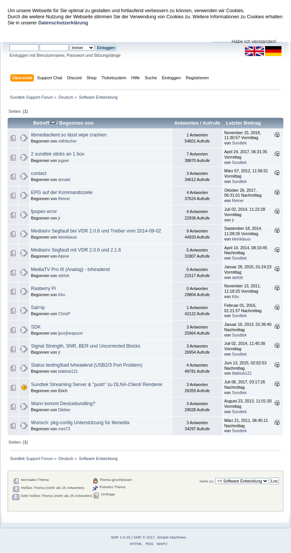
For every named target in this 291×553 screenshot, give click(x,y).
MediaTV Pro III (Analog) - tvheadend (70, 269)
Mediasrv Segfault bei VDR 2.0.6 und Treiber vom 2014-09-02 (96, 231)
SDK (36, 327)
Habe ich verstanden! (254, 41)
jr (59, 218)
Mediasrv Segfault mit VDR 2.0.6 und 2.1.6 (76, 250)
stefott (63, 275)
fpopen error (44, 211)
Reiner (64, 198)
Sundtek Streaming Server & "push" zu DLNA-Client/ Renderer (97, 384)
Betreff (44, 123)
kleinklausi (67, 237)
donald (64, 179)
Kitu (61, 294)
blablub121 (68, 371)
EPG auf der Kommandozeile (62, 192)
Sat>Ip (38, 307)
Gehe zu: (207, 481)
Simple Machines (171, 537)
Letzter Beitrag (243, 123)
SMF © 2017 (144, 537)
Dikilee (64, 409)
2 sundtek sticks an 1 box (57, 154)
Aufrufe (211, 123)
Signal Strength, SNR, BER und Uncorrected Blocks (85, 346)
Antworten (186, 123)
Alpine (63, 256)
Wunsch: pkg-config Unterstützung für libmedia (80, 422)
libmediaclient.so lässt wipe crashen (68, 135)
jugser (63, 160)
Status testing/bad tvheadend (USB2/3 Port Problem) (86, 365)
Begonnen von (76, 123)
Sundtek (239, 143)
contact (38, 173)
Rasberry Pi (43, 288)
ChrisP (64, 313)
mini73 (64, 428)
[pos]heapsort (70, 333)
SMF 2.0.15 (121, 537)
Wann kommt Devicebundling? (63, 403)
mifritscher (67, 141)
